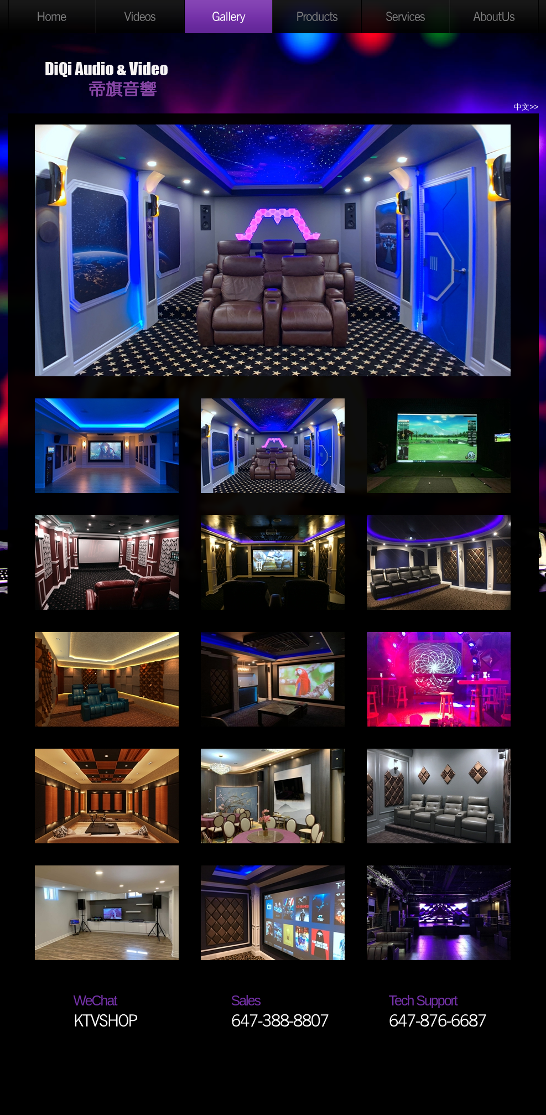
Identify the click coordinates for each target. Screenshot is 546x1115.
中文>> (526, 106)
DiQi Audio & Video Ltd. (107, 76)
